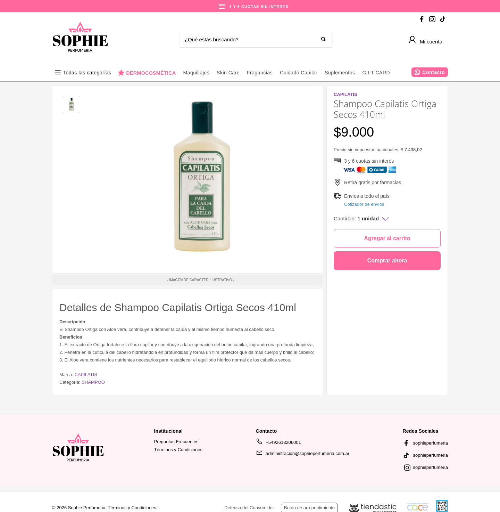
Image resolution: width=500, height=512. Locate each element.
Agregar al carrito (387, 238)
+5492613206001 (278, 443)
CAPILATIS (85, 374)
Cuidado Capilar (298, 72)
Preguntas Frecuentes (176, 441)
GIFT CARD (376, 72)
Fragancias (260, 72)
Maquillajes (196, 72)
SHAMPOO (93, 382)
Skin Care (228, 72)
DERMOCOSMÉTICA (151, 72)
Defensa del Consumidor (249, 507)
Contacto (433, 72)
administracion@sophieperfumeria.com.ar (302, 454)
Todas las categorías (87, 72)
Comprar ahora (387, 260)
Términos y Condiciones (178, 449)
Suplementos (340, 72)
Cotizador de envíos (364, 204)
